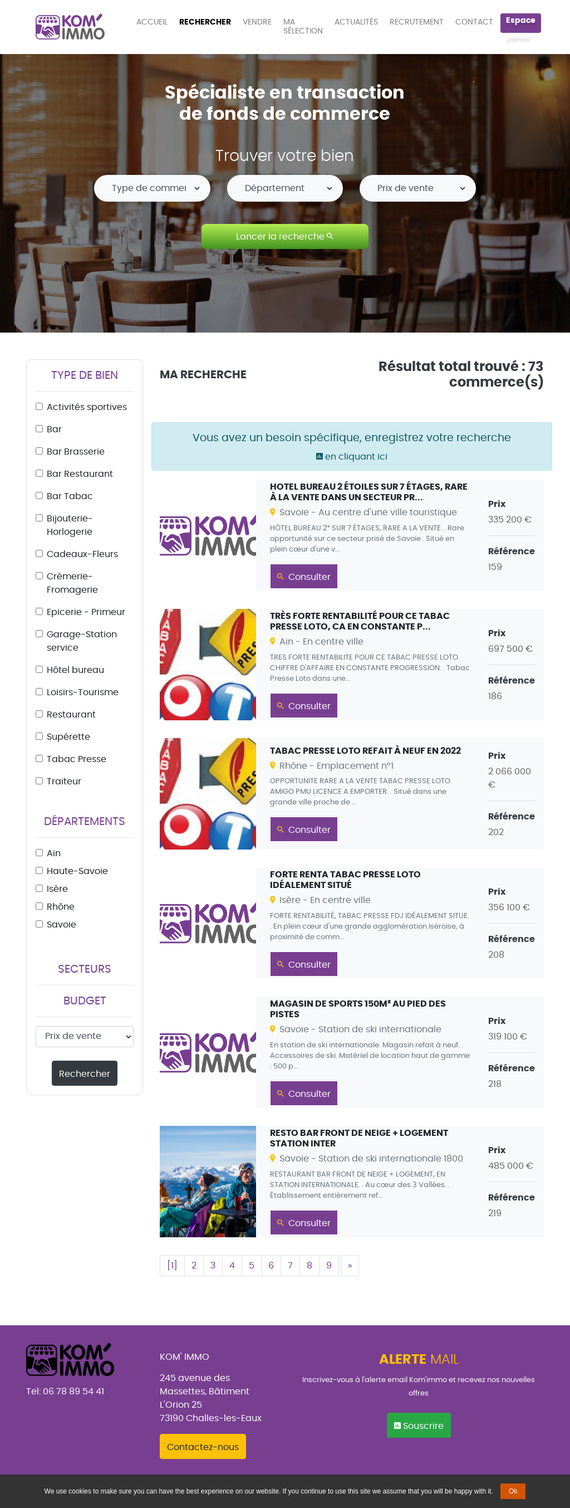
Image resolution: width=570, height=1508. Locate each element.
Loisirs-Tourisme (83, 692)
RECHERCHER (205, 22)
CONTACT (474, 22)
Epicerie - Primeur (86, 612)
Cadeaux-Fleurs (82, 554)
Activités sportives (87, 407)
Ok (513, 1491)
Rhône (61, 906)
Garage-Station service (82, 641)
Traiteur (64, 781)
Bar (54, 429)
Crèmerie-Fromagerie (72, 583)
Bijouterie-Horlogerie (70, 525)
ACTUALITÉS (356, 22)
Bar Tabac (70, 496)
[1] (172, 1265)
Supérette (68, 737)
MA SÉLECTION (303, 26)
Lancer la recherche (284, 236)
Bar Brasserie (76, 451)
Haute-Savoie (77, 871)
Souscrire (419, 1426)
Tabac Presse (76, 759)
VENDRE (257, 22)
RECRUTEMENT (417, 22)
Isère (57, 889)
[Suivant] (350, 1265)
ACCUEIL (154, 22)
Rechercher (84, 1074)
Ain (54, 853)
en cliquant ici (351, 456)
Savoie (61, 924)
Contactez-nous (203, 1447)
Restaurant (71, 714)
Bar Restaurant (80, 474)
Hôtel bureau (75, 670)
